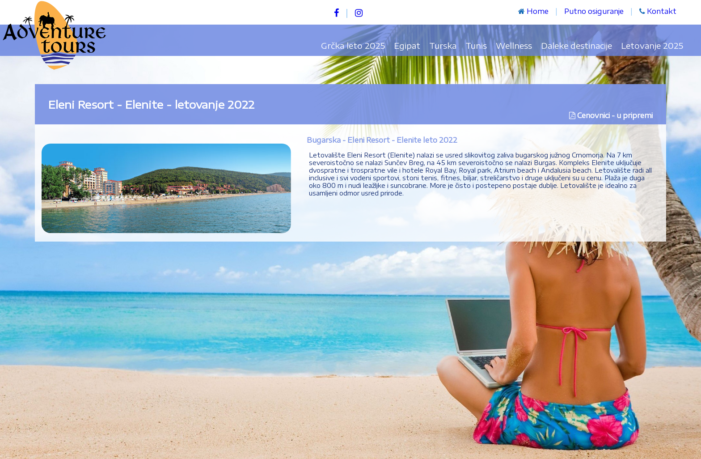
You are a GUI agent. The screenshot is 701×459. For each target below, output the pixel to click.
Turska (442, 45)
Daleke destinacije (576, 45)
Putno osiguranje (594, 11)
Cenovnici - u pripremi (615, 115)
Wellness (514, 45)
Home (538, 11)
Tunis (476, 45)
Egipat (407, 45)
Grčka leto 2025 (353, 45)
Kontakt (661, 11)
